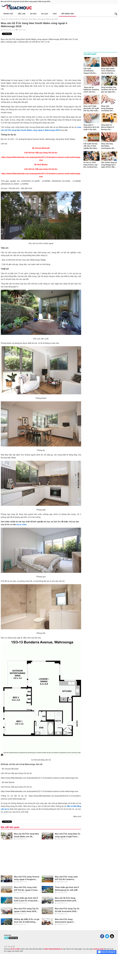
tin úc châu (22, 524)
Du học (33, 14)
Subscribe (7, 935)
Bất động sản (67, 14)
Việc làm (21, 14)
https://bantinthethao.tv (53, 949)
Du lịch (44, 14)
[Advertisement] (41, 60)
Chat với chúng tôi (106, 952)
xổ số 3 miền (15, 949)
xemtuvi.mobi (98, 949)
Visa (55, 14)
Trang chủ (8, 14)
